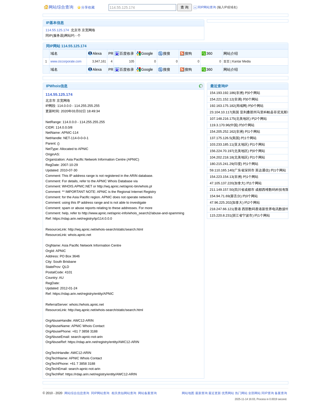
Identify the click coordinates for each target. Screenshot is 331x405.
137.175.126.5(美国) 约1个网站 (233, 138)
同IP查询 (267, 393)
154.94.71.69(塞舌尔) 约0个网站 (234, 196)
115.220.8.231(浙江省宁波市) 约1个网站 (240, 215)
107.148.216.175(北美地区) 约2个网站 (238, 119)
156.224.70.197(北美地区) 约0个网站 (237, 151)
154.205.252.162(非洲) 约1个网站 (235, 131)
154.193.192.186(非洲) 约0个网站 (235, 93)
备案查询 (281, 393)
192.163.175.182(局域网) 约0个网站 (237, 106)
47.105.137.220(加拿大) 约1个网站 (236, 183)
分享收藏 (88, 7)
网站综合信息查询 (76, 393)
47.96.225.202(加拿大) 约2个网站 (235, 202)
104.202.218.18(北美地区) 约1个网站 (237, 157)
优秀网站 (228, 393)
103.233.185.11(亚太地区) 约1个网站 (237, 144)
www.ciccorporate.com (65, 61)
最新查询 (201, 393)
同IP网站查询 (100, 393)
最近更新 (214, 393)
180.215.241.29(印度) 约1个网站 (234, 164)
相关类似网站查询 (123, 393)
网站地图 (188, 393)
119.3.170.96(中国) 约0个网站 (232, 125)
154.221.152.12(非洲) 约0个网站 (234, 99)
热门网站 (241, 393)
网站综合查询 (61, 7)
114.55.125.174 (57, 30)
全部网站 (254, 393)
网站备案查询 (147, 393)
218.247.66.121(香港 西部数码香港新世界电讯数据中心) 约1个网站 (260, 209)
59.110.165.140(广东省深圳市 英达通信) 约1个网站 (248, 170)
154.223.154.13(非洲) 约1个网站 (234, 177)
